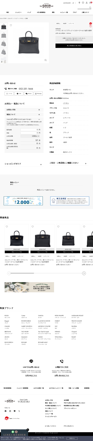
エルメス (10, 18)
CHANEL (7, 327)
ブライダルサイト (69, 426)
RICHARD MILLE (42, 343)
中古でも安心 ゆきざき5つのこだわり (74, 403)
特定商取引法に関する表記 (71, 405)
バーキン (21, 18)
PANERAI (74, 327)
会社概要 (66, 400)
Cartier (24, 316)
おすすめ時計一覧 (39, 388)
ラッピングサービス (51, 416)
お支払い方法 (49, 400)
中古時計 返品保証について (53, 405)
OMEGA (40, 316)
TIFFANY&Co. (59, 338)
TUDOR (44, 338)
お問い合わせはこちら (62, 375)
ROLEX (7, 316)
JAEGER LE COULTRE (44, 327)
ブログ (75, 12)
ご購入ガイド (85, 12)
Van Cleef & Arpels (44, 332)
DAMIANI (24, 338)
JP (73, 3)
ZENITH (7, 338)
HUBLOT (57, 322)
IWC (56, 327)
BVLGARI (24, 343)
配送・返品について (51, 403)
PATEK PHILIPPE (60, 316)
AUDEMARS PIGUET (77, 316)
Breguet (7, 322)
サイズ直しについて (51, 408)
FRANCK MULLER (77, 322)
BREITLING (8, 332)
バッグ (15, 18)
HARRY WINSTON (26, 327)
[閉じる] (28, 429)
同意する (72, 438)
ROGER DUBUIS (26, 322)
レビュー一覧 (49, 414)
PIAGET (74, 338)
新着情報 (86, 388)
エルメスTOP (3, 18)
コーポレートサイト (50, 426)
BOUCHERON (9, 343)
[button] (84, 273)
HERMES (57, 332)
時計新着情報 (7, 388)
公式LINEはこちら (31, 375)
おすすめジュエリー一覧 (56, 388)
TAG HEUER (25, 332)
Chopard (74, 332)
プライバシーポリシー (70, 408)
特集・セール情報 (74, 388)
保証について (49, 411)
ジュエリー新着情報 (22, 388)
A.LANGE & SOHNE (44, 322)
